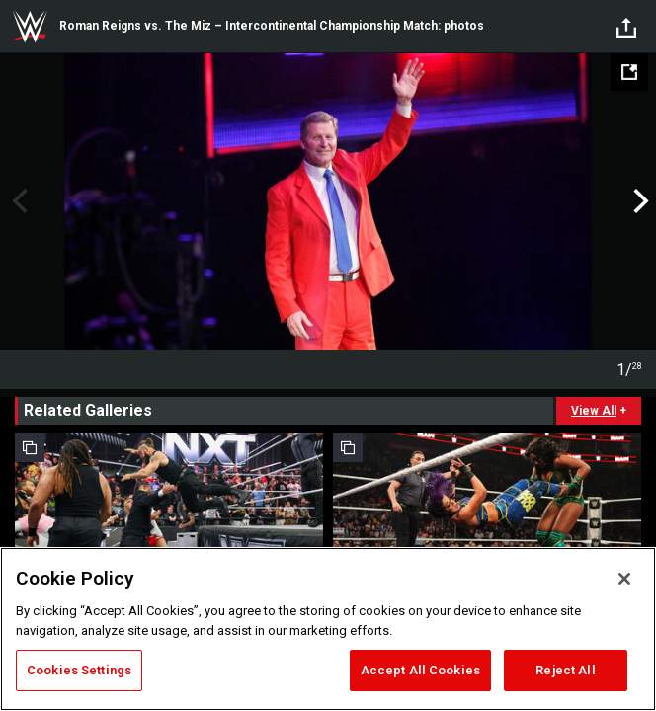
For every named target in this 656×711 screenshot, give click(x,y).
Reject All (565, 670)
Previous (17, 201)
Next (638, 201)
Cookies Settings (79, 670)
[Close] (624, 578)
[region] (328, 629)
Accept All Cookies (420, 670)
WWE (29, 26)
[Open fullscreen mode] (629, 72)
